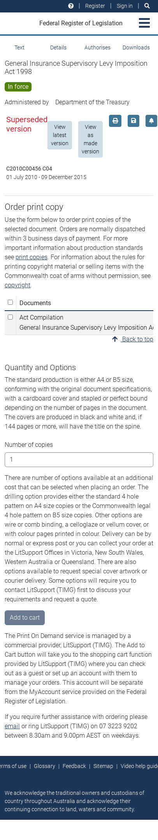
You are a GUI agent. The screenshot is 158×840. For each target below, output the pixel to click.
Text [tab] (19, 47)
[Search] (147, 6)
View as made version (90, 139)
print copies (31, 257)
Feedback (74, 766)
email (12, 726)
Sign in (125, 6)
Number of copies (29, 444)
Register (95, 6)
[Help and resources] (71, 6)
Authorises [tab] (97, 47)
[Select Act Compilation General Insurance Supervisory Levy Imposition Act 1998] (10, 317)
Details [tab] (58, 47)
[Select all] (10, 302)
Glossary (44, 766)
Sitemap (103, 766)
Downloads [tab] (136, 47)
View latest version (59, 135)
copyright (17, 285)
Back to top (132, 339)
